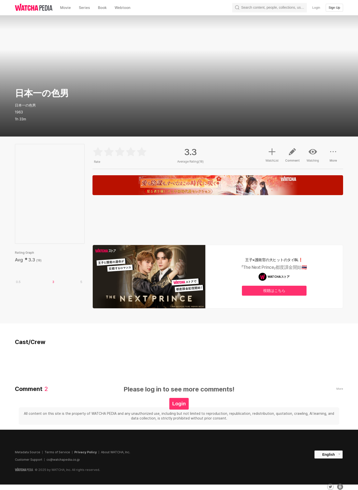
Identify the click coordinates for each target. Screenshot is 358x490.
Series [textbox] (84, 7)
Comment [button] (292, 156)
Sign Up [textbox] (334, 7)
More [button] (333, 156)
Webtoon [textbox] (123, 7)
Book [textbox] (102, 7)
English (328, 454)
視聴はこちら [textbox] (274, 290)
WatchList (272, 154)
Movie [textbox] (65, 7)
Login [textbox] (316, 7)
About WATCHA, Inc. (115, 452)
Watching (313, 154)
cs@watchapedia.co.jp (63, 459)
